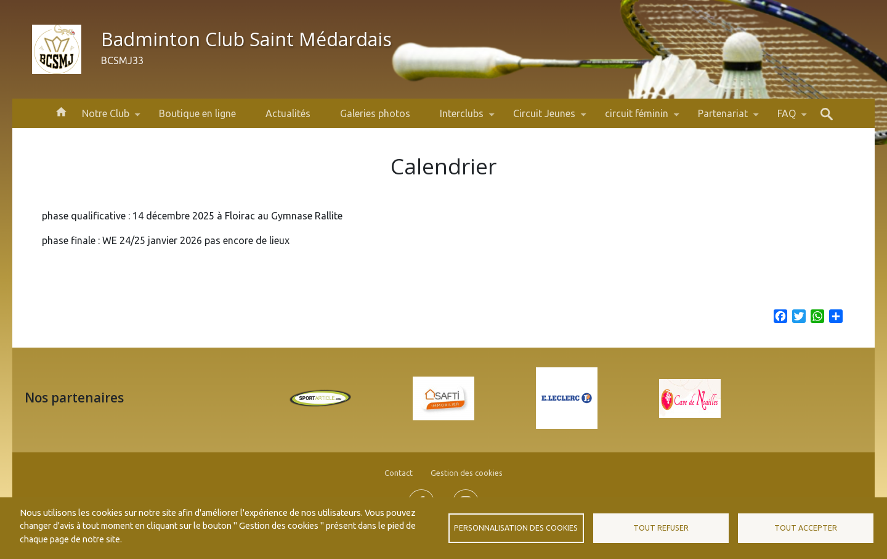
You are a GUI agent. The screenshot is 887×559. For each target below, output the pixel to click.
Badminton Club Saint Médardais (246, 39)
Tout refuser (661, 528)
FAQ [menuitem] (787, 118)
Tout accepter (805, 528)
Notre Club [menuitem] (105, 118)
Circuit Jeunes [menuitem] (544, 118)
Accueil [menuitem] (61, 111)
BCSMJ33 (122, 60)
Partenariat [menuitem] (723, 118)
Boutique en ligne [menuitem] (197, 113)
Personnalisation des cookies (516, 528)
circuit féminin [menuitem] (636, 118)
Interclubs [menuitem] (461, 118)
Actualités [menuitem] (287, 113)
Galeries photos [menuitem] (375, 113)
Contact (398, 472)
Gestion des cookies (467, 472)
